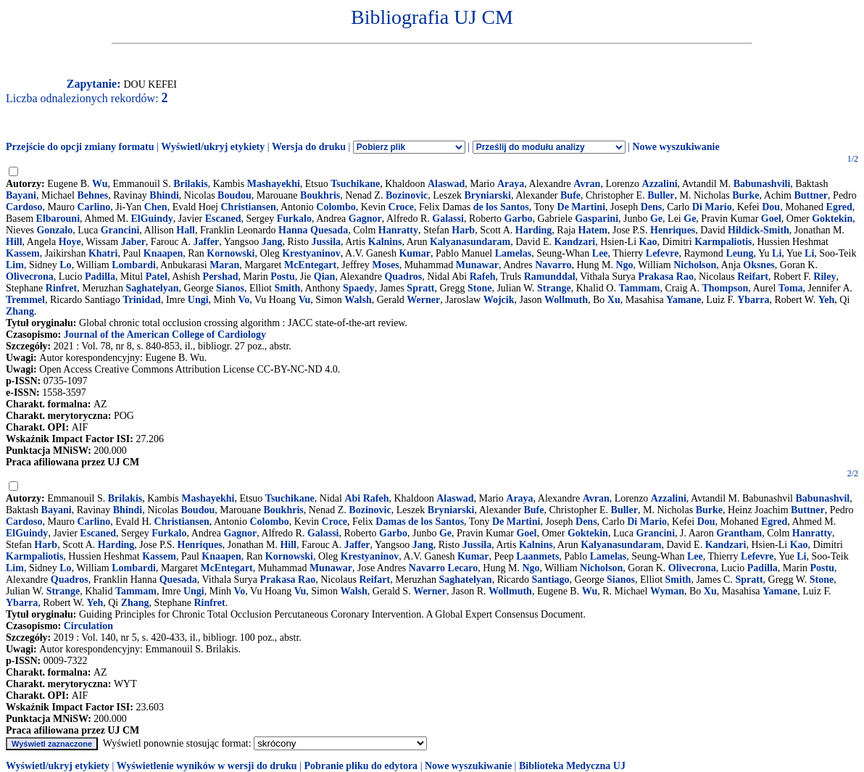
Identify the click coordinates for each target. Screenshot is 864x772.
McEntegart (310, 265)
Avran (586, 183)
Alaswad (446, 183)
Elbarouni (58, 218)
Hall (185, 230)
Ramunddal (550, 276)
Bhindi (163, 195)
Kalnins (385, 241)
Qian (325, 276)
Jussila (326, 241)
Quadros (403, 276)
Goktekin (832, 218)
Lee (600, 253)
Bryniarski (487, 195)
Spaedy (359, 288)
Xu (613, 299)
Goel (771, 218)
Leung (739, 253)
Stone (479, 288)
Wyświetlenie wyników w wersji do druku (207, 765)
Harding (533, 230)
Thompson (725, 288)
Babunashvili (762, 183)
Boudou (234, 195)
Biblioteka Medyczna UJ (572, 765)
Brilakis (190, 183)
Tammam (639, 288)
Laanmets (537, 556)
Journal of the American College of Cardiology (165, 334)
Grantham (739, 533)
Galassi (448, 218)
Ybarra (753, 299)
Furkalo (294, 218)
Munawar (477, 265)
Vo (243, 299)
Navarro (553, 265)
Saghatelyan (151, 288)
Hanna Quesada (313, 230)
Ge (656, 218)
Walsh (357, 299)
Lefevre (662, 253)
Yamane (683, 299)
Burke (745, 195)
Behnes (92, 195)
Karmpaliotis (723, 241)
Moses (385, 265)
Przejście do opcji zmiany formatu (80, 146)
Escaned (223, 218)
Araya (510, 183)
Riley (824, 276)
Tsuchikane (355, 183)
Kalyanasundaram (470, 241)
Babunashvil (822, 498)
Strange (554, 288)
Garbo (518, 218)
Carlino (93, 207)
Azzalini (660, 183)
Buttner (811, 195)
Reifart (752, 276)
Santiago (550, 579)
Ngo (624, 265)
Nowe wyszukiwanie (675, 146)
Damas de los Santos (419, 521)
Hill (14, 241)
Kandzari (574, 241)
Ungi (198, 299)
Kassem (23, 253)
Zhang (20, 311)
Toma (790, 288)
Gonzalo (54, 230)
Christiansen (248, 207)
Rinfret (61, 288)
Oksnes (759, 265)
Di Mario (712, 207)
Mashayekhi (273, 183)
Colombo (335, 207)
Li (776, 253)
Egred (839, 207)
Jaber (133, 241)
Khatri (102, 253)
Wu (100, 183)
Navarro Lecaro (443, 568)
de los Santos (501, 207)
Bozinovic (407, 195)
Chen (155, 207)
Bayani (21, 195)
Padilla (100, 276)
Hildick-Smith (758, 230)
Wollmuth (566, 299)
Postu (282, 276)
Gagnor (365, 218)
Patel (156, 276)
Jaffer (207, 241)
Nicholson (694, 265)
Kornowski (230, 253)
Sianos (230, 288)
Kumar (415, 253)
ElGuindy (151, 218)
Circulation (88, 625)
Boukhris (320, 195)
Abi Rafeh (366, 498)
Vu (305, 299)
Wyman (667, 591)
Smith (288, 288)
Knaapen (163, 253)
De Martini (581, 207)
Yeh (826, 299)
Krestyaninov (311, 253)
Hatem (592, 230)
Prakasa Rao (666, 276)
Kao (648, 241)
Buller (660, 195)
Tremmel (25, 299)
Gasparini (596, 218)
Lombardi (134, 265)
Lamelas (513, 253)
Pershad (220, 276)
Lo (65, 265)
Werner (423, 299)
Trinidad (141, 299)
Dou (771, 207)
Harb (463, 230)
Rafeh (483, 276)
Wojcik (499, 299)
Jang (272, 241)
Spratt (420, 288)
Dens (651, 207)
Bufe (570, 195)
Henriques (672, 230)
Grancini (120, 230)
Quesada (178, 579)
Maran (224, 265)
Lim (15, 265)
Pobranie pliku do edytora (361, 765)
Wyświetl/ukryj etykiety (213, 146)
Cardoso (24, 207)
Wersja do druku (309, 146)
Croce (402, 207)
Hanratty (398, 230)
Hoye (70, 241)
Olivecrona (30, 276)
